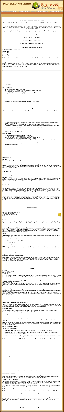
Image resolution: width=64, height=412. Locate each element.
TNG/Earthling (31, 40)
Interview (25, 40)
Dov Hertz (37, 42)
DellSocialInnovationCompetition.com (20, 4)
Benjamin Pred (52, 26)
